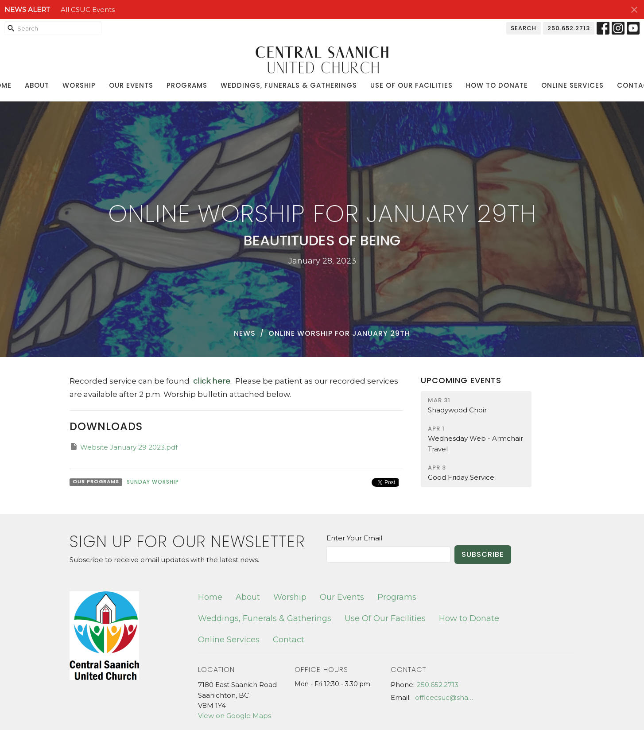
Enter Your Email (354, 538)
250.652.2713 (568, 28)
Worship (79, 85)
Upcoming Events (461, 380)
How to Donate (497, 85)
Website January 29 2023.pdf (124, 446)
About (37, 85)
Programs (187, 85)
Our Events (131, 85)
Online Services (572, 85)
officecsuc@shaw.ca (446, 697)
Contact (288, 640)
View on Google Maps (234, 715)
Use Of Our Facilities (411, 85)
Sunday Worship (153, 481)
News (245, 333)
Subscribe (483, 554)
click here (210, 381)
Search (523, 28)
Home (210, 597)
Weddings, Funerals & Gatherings (289, 85)
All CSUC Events (88, 9)
